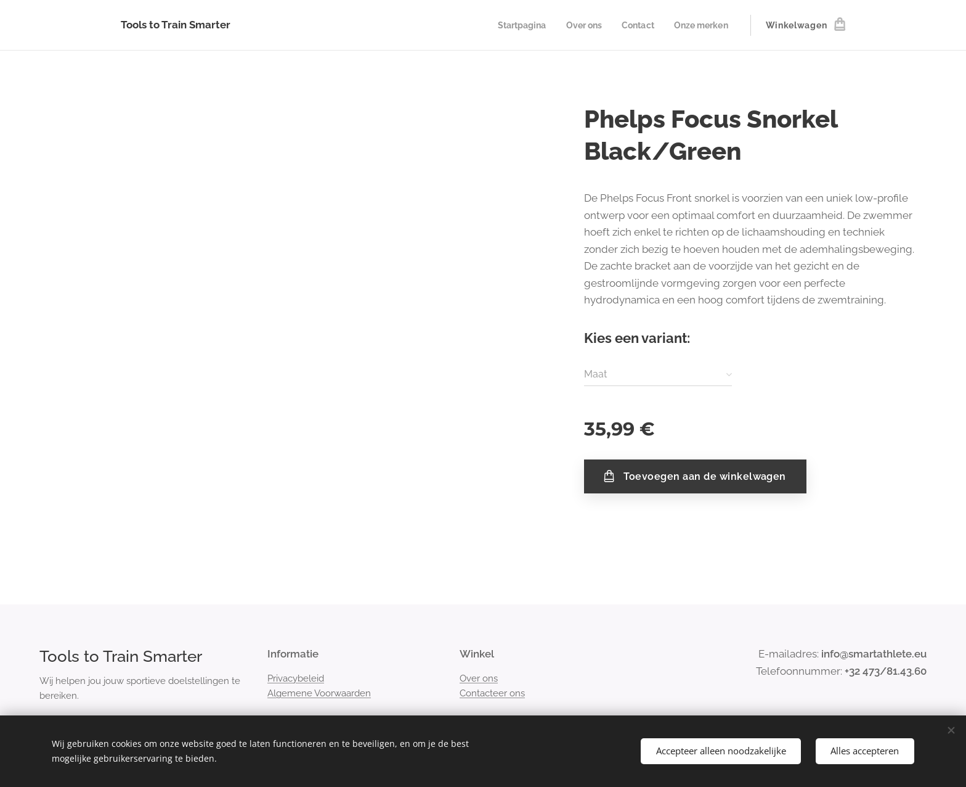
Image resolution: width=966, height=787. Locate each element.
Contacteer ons (492, 693)
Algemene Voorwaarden (319, 693)
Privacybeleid (295, 678)
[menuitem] (513, 25)
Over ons (479, 678)
